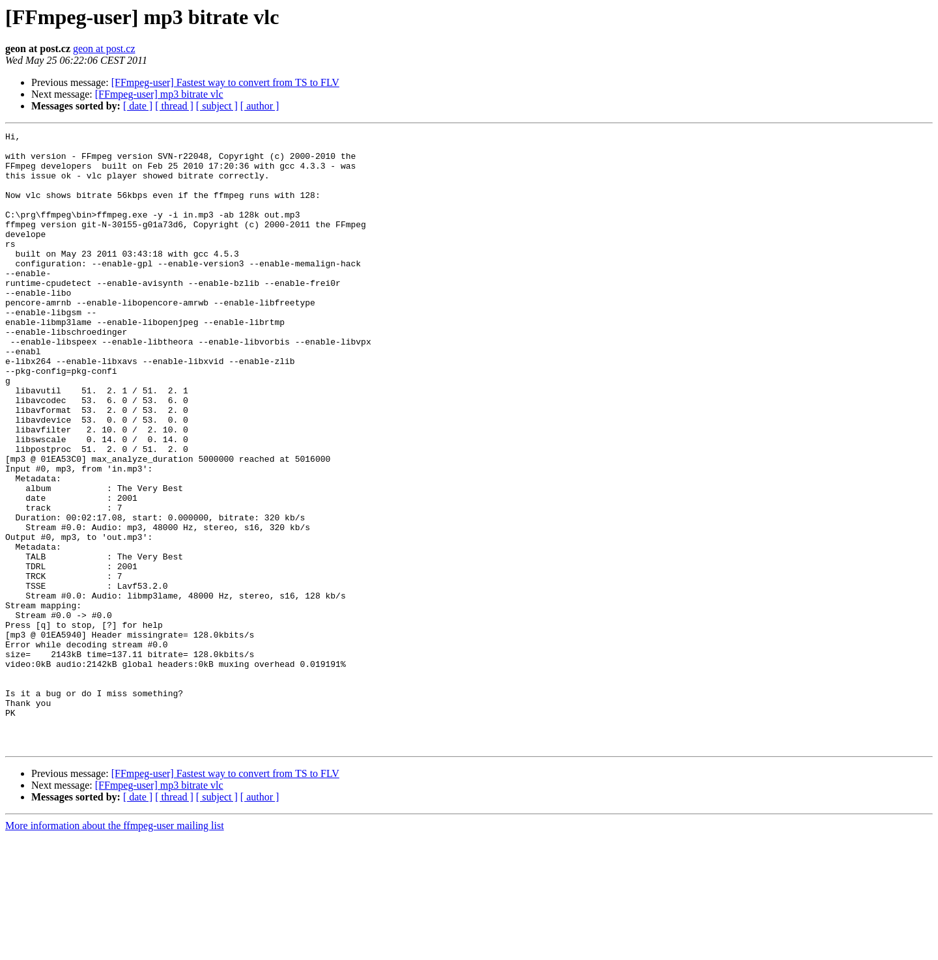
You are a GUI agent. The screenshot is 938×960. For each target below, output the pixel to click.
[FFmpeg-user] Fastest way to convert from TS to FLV (225, 82)
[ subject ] (217, 105)
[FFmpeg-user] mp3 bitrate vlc (159, 94)
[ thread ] (174, 105)
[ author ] (259, 105)
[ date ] (137, 105)
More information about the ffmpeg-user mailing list (114, 948)
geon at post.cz (104, 48)
